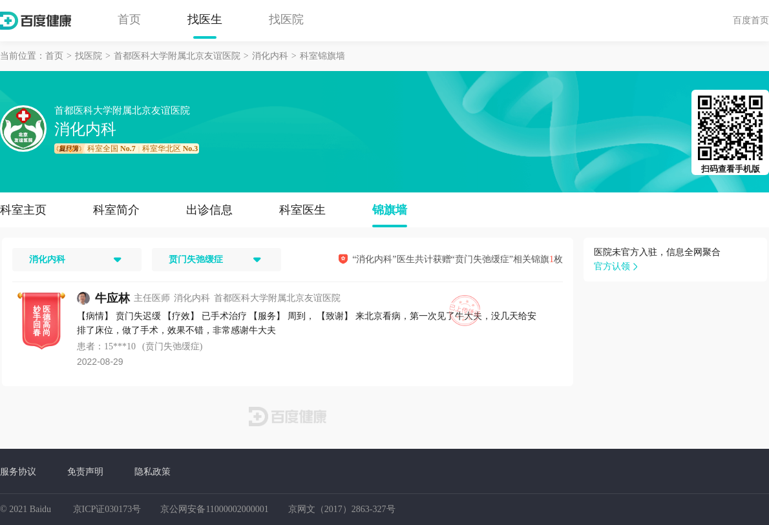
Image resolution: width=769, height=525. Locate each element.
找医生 (204, 19)
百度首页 (751, 20)
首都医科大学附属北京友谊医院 (177, 56)
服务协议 (18, 471)
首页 (129, 19)
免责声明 (85, 471)
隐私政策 (152, 471)
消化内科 (270, 56)
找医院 (286, 19)
